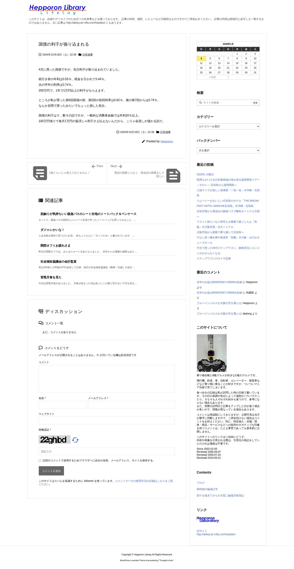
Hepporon (166, 141)
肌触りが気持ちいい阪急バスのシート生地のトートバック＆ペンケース (88, 213)
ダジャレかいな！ (52, 229)
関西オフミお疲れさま (55, 245)
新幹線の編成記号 (207, 489)
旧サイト (202, 530)
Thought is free (166, 560)
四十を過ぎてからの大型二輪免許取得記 (220, 495)
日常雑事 (87, 54)
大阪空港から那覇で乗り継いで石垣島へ (220, 232)
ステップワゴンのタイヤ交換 (214, 258)
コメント (44, 362)
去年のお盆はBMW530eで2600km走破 (219, 282)
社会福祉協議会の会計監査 (58, 261)
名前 (42, 398)
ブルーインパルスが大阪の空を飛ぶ (218, 303)
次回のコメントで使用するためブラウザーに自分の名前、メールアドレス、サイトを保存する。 (99, 460)
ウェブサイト (46, 413)
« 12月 (212, 77)
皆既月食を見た (51, 277)
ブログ (201, 482)
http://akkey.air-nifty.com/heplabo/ (216, 534)
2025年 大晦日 (205, 174)
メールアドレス (98, 398)
